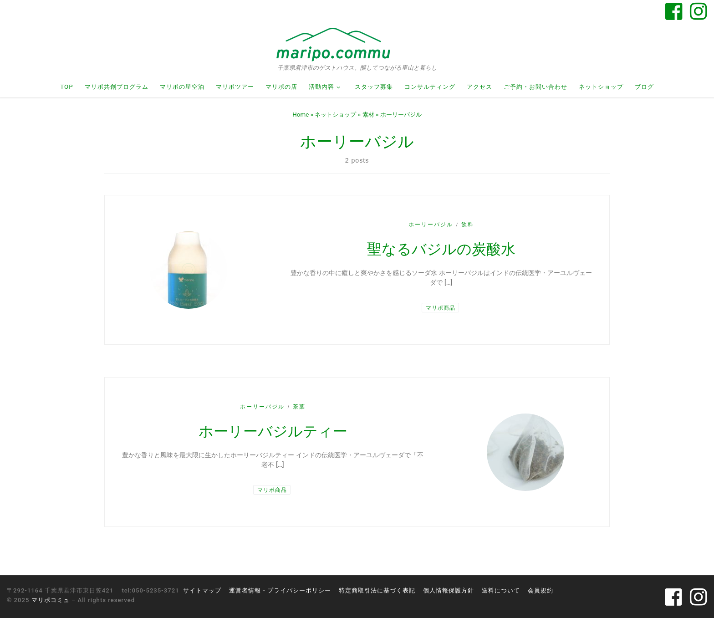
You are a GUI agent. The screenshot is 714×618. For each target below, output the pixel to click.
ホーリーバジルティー (273, 431)
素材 (368, 114)
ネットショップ (335, 114)
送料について (501, 590)
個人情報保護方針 (448, 590)
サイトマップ (202, 590)
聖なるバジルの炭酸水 (441, 249)
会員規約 (540, 590)
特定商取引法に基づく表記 (377, 590)
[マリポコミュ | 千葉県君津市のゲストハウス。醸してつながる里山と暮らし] (333, 44)
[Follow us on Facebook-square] (674, 11)
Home (300, 114)
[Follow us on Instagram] (698, 11)
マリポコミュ (50, 600)
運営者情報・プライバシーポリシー (280, 590)
